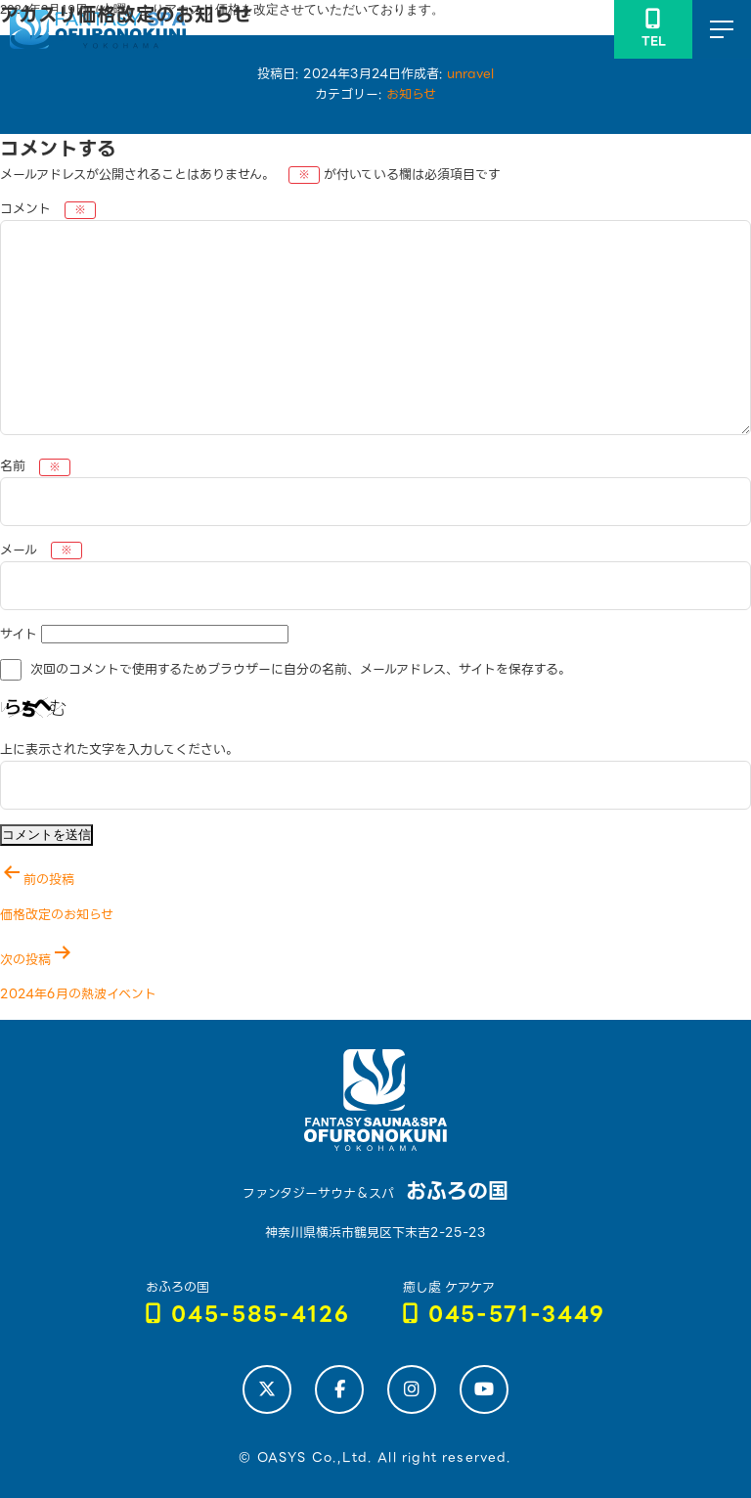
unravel (470, 74)
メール (41, 550)
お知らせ (411, 94)
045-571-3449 (504, 1315)
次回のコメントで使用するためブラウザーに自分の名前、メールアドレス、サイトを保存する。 (300, 670)
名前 (35, 466)
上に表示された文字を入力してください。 (119, 749)
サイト (18, 634)
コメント (48, 208)
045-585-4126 (248, 1315)
